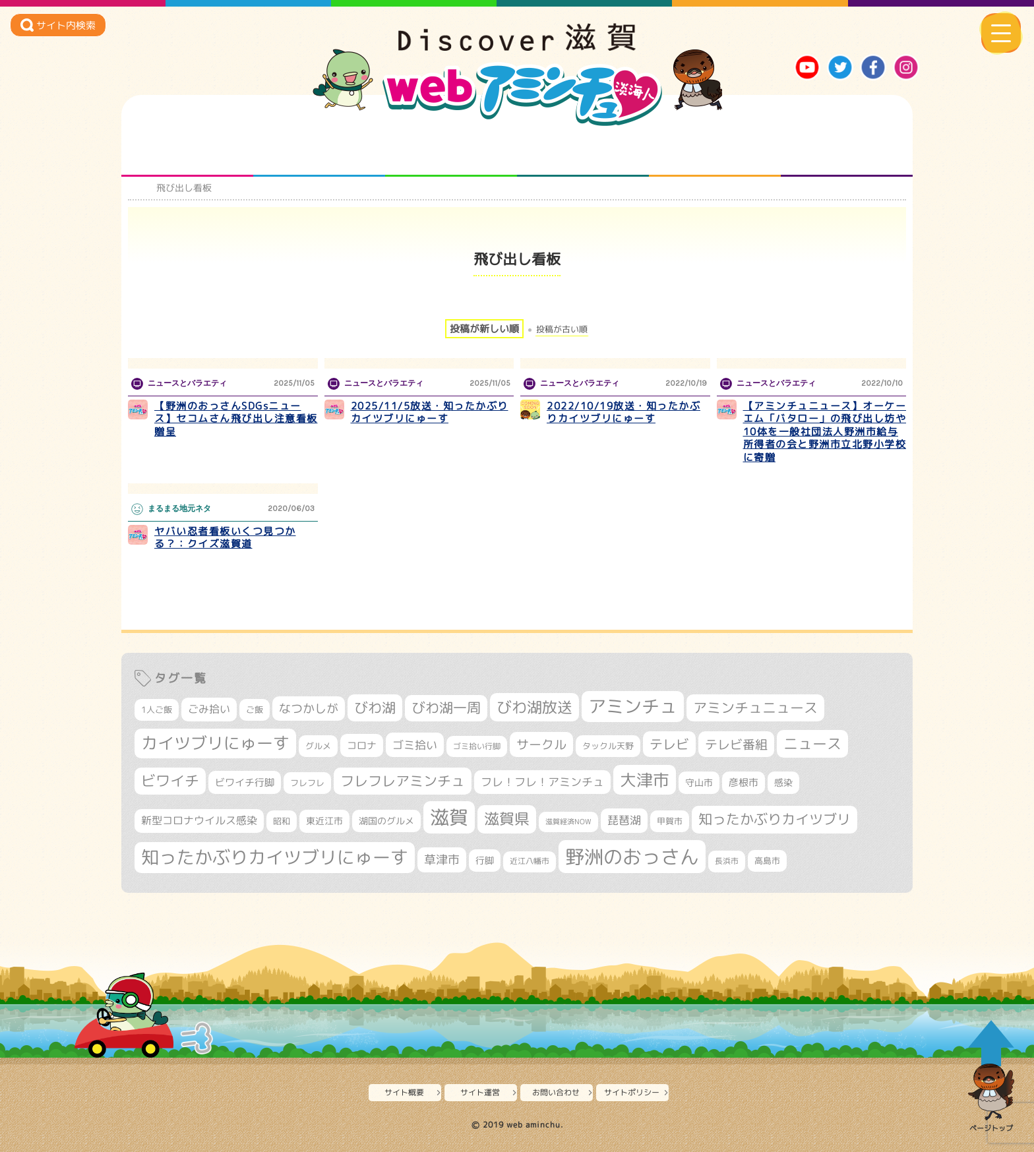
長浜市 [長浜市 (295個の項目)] (727, 860)
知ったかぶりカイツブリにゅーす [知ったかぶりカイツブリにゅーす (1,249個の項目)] (274, 857)
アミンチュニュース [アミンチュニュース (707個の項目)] (755, 707)
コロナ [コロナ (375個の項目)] (362, 745)
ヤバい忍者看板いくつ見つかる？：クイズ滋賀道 (225, 537)
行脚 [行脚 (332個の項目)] (484, 860)
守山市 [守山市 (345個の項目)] (699, 782)
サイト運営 (480, 1092)
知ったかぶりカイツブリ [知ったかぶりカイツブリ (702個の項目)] (774, 819)
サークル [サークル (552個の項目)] (541, 744)
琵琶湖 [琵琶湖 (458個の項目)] (624, 820)
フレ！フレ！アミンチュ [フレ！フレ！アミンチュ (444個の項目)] (542, 781)
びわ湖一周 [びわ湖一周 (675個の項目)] (446, 707)
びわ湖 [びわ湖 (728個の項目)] (375, 707)
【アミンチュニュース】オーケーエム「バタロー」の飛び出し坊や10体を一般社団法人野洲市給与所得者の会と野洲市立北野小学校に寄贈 (825, 431)
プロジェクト (715, 150)
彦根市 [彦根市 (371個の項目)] (743, 782)
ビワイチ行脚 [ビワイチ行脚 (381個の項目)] (244, 782)
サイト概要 (404, 1092)
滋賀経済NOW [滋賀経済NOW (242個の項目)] (568, 821)
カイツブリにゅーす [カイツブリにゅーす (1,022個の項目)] (215, 742)
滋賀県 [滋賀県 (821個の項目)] (507, 818)
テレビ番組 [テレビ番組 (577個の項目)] (736, 744)
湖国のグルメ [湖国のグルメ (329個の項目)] (386, 820)
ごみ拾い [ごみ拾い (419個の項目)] (209, 709)
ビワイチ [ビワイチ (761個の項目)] (170, 781)
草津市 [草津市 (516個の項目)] (442, 859)
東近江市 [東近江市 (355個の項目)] (324, 821)
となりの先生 (319, 150)
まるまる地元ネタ (583, 150)
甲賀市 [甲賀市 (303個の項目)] (670, 821)
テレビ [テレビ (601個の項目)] (669, 744)
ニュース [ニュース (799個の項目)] (812, 743)
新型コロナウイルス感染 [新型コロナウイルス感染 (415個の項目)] (199, 820)
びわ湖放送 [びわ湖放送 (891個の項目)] (534, 706)
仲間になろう (451, 150)
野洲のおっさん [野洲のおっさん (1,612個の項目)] (632, 856)
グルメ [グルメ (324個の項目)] (318, 746)
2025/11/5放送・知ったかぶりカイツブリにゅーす (429, 412)
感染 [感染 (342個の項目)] (783, 782)
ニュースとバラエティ (847, 150)
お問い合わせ (556, 1092)
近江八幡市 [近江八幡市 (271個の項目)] (529, 861)
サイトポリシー (631, 1092)
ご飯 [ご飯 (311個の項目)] (254, 709)
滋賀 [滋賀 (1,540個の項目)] (449, 817)
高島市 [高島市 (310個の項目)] (767, 860)
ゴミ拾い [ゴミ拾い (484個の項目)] (414, 745)
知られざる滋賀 (188, 150)
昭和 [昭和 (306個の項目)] (281, 821)
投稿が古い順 (562, 329)
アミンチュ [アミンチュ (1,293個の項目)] (632, 706)
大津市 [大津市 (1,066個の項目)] (644, 779)
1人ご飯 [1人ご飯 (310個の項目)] (156, 709)
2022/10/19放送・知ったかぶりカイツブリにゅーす (623, 412)
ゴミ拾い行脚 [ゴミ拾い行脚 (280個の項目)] (477, 746)
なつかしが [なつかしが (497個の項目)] (308, 708)
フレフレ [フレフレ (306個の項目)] (307, 783)
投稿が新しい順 (484, 329)
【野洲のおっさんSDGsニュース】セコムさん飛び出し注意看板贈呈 (236, 419)
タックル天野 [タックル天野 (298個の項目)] (608, 746)
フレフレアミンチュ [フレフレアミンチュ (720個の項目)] (402, 781)
